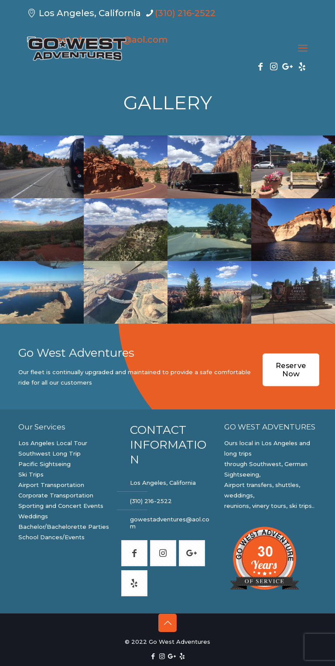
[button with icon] (134, 553)
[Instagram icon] (162, 656)
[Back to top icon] (167, 623)
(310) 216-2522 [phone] (185, 13)
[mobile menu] (302, 48)
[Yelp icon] (182, 656)
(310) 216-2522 (151, 500)
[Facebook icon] (153, 656)
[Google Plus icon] (172, 656)
